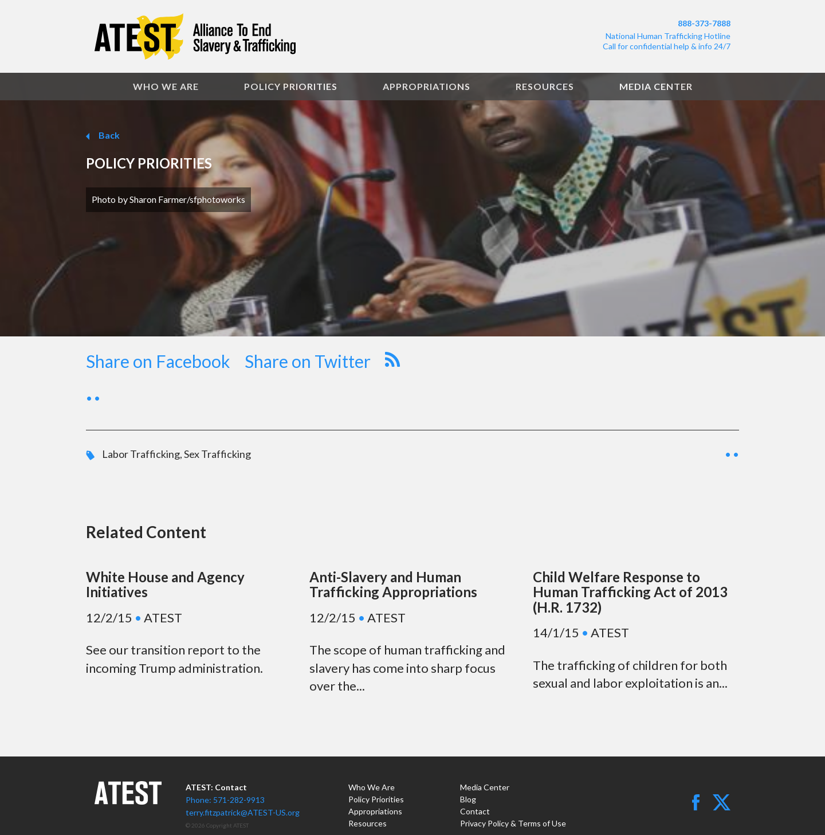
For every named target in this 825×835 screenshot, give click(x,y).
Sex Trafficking (217, 454)
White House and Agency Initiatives (165, 584)
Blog (468, 799)
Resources (545, 86)
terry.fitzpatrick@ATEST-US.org (243, 812)
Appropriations (426, 86)
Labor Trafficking (141, 454)
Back (108, 135)
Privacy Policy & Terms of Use (513, 823)
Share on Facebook (158, 361)
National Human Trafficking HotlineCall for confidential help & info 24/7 (666, 41)
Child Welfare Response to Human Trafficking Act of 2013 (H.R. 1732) (630, 592)
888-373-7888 (704, 23)
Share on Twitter (308, 361)
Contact (475, 811)
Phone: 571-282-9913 (225, 800)
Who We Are (166, 86)
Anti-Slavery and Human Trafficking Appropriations (393, 584)
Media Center (656, 86)
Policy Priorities (290, 86)
